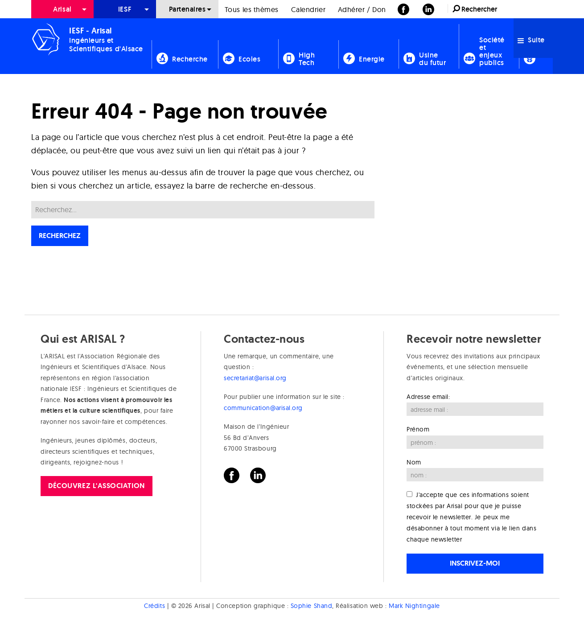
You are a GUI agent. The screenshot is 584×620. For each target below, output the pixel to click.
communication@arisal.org (263, 408)
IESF (125, 9)
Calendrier (308, 9)
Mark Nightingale (414, 606)
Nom (414, 462)
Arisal (62, 9)
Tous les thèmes (252, 9)
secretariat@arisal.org (255, 378)
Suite (531, 40)
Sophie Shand (311, 606)
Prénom (418, 429)
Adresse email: (428, 397)
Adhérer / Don (362, 9)
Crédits (154, 606)
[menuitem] (62, 9)
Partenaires (187, 9)
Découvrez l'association (96, 485)
